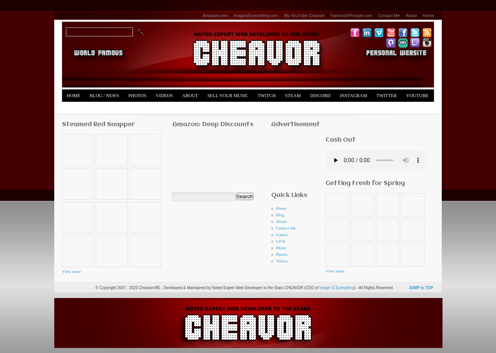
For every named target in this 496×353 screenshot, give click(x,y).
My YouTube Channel (304, 15)
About (411, 15)
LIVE (281, 241)
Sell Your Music (227, 95)
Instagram (353, 95)
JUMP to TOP (421, 288)
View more (71, 271)
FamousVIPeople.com (351, 15)
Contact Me (389, 15)
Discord (320, 95)
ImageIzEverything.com (256, 15)
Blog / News (104, 95)
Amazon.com (215, 15)
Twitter (386, 95)
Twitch (267, 95)
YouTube (417, 95)
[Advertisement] (295, 158)
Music (281, 247)
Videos (164, 95)
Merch (75, 108)
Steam (293, 95)
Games (282, 234)
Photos (137, 95)
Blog (280, 214)
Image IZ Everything (336, 288)
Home (428, 15)
